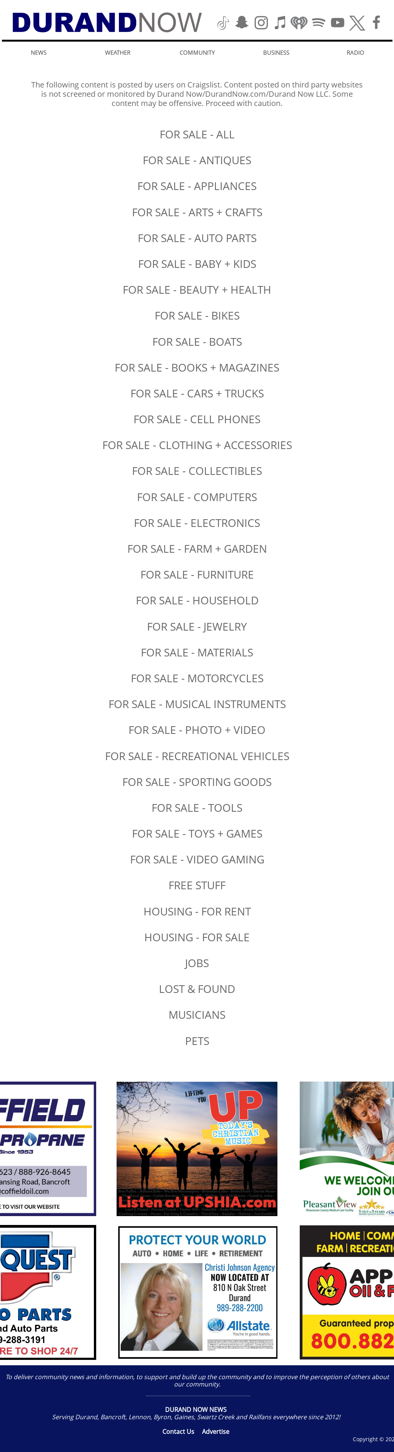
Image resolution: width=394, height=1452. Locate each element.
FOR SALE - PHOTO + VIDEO (197, 729)
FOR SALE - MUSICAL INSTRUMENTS (197, 704)
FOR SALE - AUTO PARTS (197, 238)
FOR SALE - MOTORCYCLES (197, 678)
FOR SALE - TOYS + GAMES (197, 833)
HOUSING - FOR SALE (197, 937)
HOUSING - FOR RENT (197, 911)
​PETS (197, 1040)
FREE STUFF (197, 885)
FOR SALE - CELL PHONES (197, 419)
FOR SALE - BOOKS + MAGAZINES (197, 367)
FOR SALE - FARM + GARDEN (197, 548)
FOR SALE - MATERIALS (197, 652)
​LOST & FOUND (197, 988)
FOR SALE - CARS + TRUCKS (197, 393)
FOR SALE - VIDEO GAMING (197, 859)
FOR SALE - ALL (197, 134)
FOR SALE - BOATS (197, 341)
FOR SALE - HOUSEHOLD (197, 600)
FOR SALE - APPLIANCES (197, 185)
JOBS (197, 963)
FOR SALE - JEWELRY (197, 626)
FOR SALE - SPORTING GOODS (197, 781)
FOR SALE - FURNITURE (197, 574)
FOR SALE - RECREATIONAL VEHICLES (197, 756)
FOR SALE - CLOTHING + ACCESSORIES (197, 444)
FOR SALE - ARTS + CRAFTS (197, 212)
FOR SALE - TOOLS (197, 807)
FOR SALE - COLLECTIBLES (197, 470)
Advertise (215, 1431)
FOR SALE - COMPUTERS (197, 497)
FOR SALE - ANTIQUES (197, 160)
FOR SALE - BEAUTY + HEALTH (197, 289)
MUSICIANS (197, 1014)
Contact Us (178, 1431)
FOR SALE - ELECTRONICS (197, 522)
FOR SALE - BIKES (197, 315)
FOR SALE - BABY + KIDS (197, 263)
